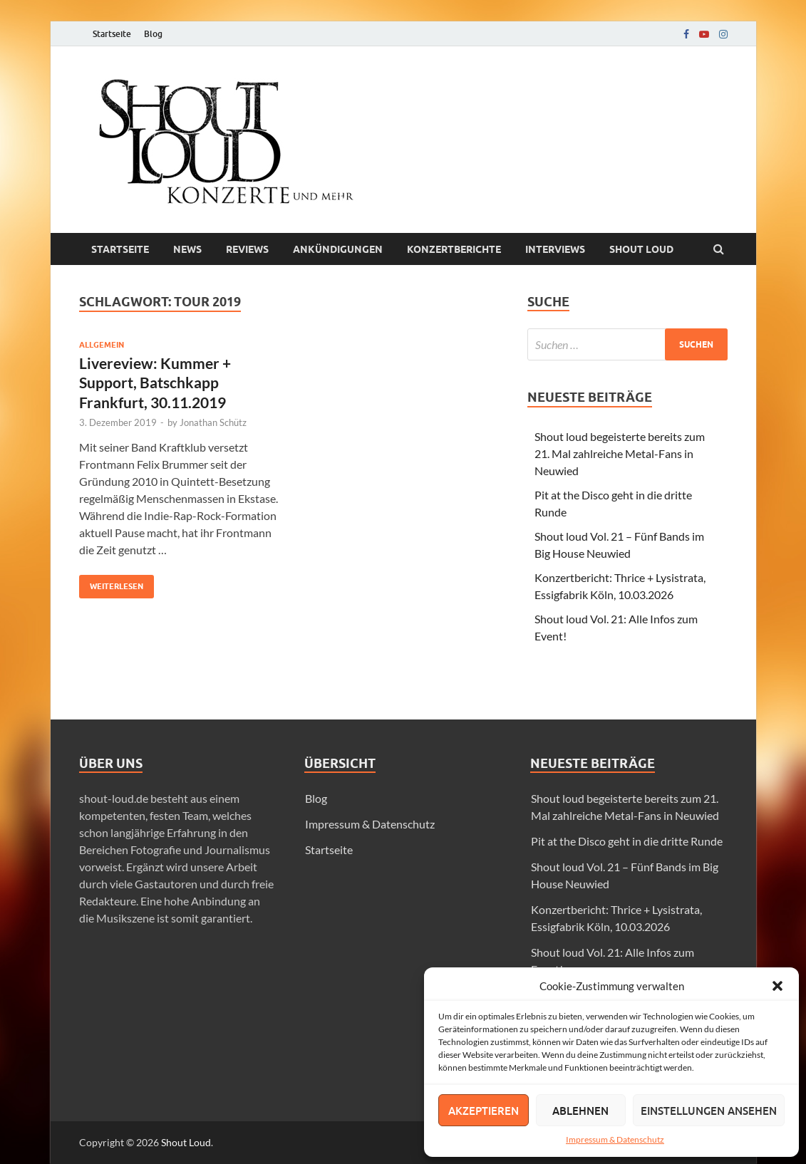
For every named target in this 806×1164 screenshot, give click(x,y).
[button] (777, 986)
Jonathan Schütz (213, 422)
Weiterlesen (111, 583)
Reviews (247, 249)
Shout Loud (186, 1142)
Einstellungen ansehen (709, 1110)
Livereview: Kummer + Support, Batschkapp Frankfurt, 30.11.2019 (155, 382)
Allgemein (101, 345)
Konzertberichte (454, 249)
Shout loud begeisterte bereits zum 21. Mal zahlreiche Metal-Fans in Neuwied (619, 453)
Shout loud (641, 249)
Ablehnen (580, 1110)
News (187, 249)
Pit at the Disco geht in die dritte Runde (627, 841)
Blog (153, 33)
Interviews (555, 249)
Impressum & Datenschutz (615, 1139)
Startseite (112, 33)
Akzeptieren (483, 1110)
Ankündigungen (338, 249)
